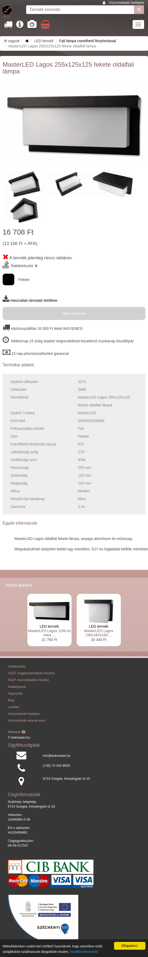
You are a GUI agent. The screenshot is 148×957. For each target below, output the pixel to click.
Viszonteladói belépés (126, 3)
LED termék (49, 626)
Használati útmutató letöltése (33, 300)
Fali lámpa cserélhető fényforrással (87, 41)
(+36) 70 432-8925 (56, 765)
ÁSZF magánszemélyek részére (31, 673)
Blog (11, 700)
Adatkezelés (17, 666)
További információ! (84, 951)
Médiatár (16, 732)
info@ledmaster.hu (56, 756)
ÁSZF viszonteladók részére (28, 680)
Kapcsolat (15, 693)
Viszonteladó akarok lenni (26, 720)
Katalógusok (17, 687)
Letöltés (13, 707)
